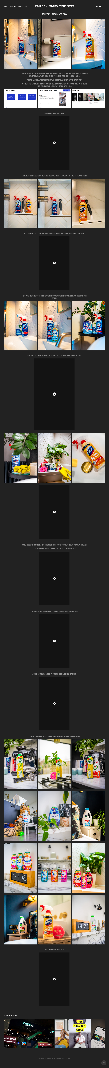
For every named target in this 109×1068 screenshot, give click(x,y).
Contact (27, 6)
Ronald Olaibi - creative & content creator (54, 6)
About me (20, 6)
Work (5, 6)
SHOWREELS (12, 6)
